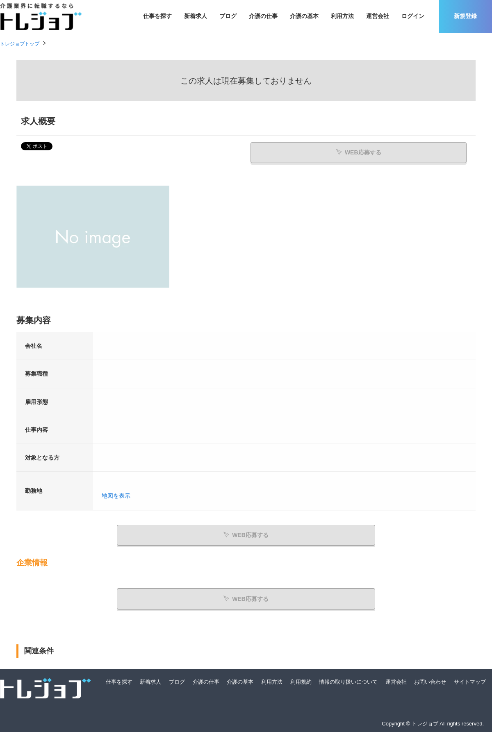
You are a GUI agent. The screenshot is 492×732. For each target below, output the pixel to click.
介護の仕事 (263, 16)
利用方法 (342, 16)
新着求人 (195, 16)
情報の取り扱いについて (348, 681)
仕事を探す (157, 16)
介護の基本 (304, 16)
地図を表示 (116, 496)
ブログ (228, 16)
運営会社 (377, 16)
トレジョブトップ (19, 44)
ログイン (412, 16)
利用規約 (301, 681)
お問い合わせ (430, 681)
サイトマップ (470, 681)
